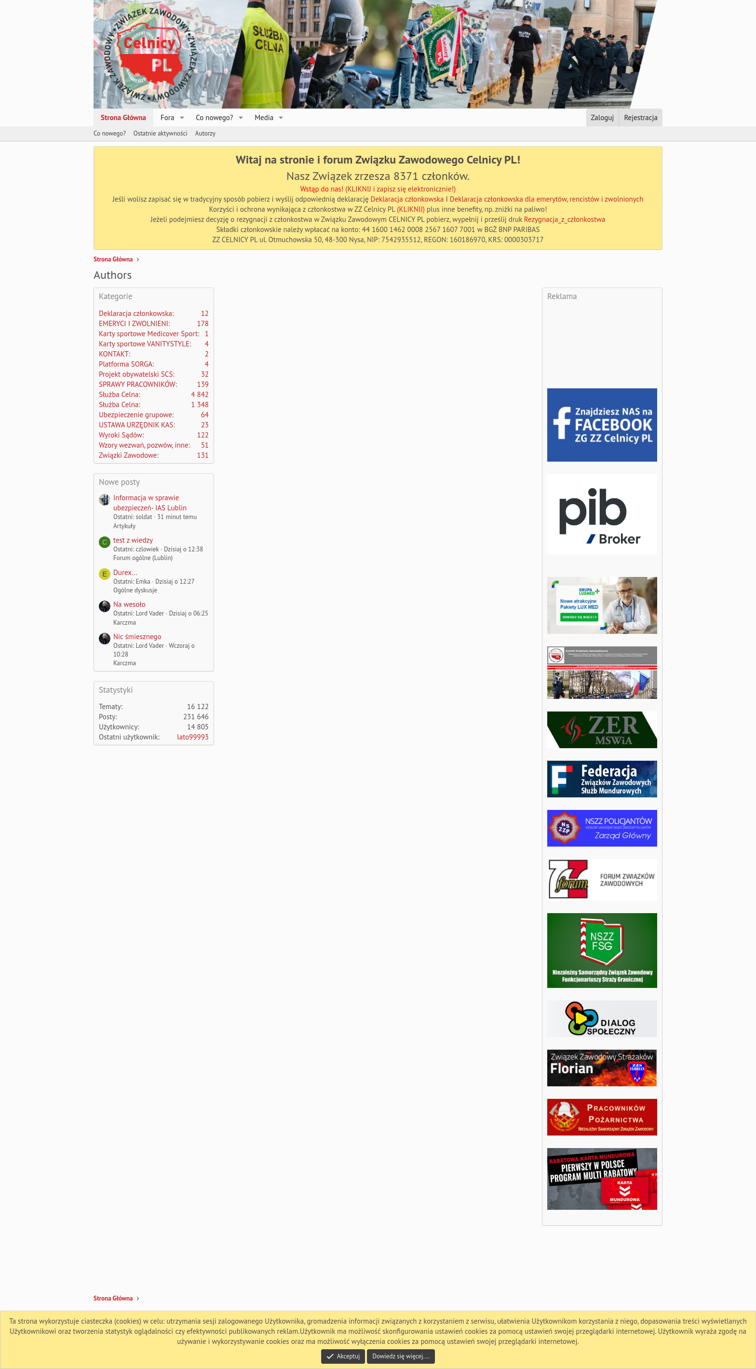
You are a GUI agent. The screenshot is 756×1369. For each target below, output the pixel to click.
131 (203, 455)
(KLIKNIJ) (412, 209)
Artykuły (124, 526)
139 (203, 384)
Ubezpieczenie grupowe (135, 414)
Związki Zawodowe (128, 455)
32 (205, 374)
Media (264, 117)
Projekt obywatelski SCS (136, 374)
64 (205, 414)
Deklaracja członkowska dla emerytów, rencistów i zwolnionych (547, 199)
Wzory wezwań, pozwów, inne (144, 445)
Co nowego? (214, 117)
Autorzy (205, 133)
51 (205, 445)
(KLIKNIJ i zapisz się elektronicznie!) (400, 188)
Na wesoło (129, 604)
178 (203, 323)
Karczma (124, 622)
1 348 (200, 404)
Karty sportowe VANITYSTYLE (144, 343)
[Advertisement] (399, 314)
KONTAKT (114, 353)
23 (205, 424)
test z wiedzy (133, 540)
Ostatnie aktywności (161, 133)
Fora (167, 117)
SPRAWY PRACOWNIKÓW (137, 384)
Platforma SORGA (125, 364)
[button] (182, 117)
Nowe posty (119, 482)
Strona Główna (123, 117)
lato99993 (193, 736)
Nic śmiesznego (137, 636)
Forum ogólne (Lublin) (143, 558)
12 (205, 313)
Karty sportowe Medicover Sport (148, 333)
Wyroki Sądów (120, 434)
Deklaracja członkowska (407, 199)
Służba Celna (118, 394)
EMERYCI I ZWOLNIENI (133, 323)
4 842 (200, 394)
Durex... (125, 572)
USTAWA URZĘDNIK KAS (136, 424)
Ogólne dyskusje (135, 590)
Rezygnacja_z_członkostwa (565, 219)
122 (203, 434)
